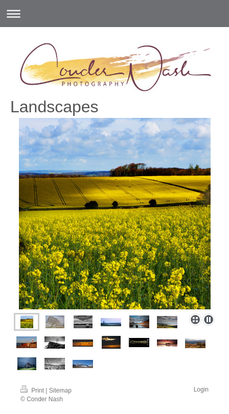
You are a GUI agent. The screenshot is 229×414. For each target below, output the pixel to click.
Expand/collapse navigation (114, 14)
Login (201, 389)
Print (32, 390)
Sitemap (60, 390)
